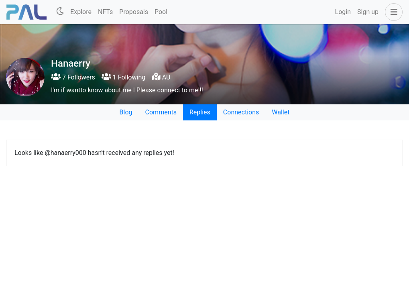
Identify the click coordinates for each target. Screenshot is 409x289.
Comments (161, 112)
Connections (241, 112)
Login (343, 12)
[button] (392, 12)
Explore (81, 12)
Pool (161, 12)
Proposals (133, 12)
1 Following (123, 77)
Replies (199, 112)
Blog (126, 112)
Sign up (367, 12)
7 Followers (73, 77)
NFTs (105, 12)
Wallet (280, 112)
